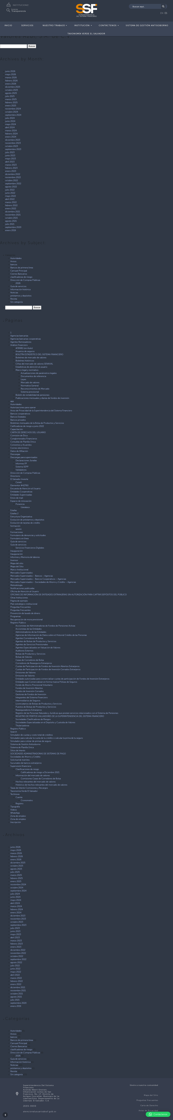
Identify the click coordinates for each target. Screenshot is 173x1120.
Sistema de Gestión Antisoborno (147, 25)
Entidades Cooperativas (21, 491)
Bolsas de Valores (24, 657)
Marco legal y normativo (27, 370)
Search (13, 732)
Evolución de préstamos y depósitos (27, 519)
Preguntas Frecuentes (20, 607)
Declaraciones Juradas (26, 460)
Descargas (15, 454)
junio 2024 (10, 121)
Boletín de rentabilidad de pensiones (32, 395)
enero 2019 (10, 230)
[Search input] (146, 6)
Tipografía (15, 806)
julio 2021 (9, 224)
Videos (13, 810)
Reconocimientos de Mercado (35, 388)
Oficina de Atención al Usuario (24, 591)
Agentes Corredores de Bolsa (29, 638)
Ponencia (20, 504)
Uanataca (25, 507)
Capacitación (16, 429)
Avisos (13, 261)
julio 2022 (10, 190)
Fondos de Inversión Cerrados (30, 691)
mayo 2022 (10, 196)
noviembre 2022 (13, 177)
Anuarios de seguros (25, 351)
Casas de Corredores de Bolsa (30, 660)
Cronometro (27, 800)
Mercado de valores (30, 382)
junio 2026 (10, 71)
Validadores (21, 470)
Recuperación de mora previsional (26, 619)
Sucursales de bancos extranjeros (26, 763)
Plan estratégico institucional (23, 604)
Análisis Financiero (19, 345)
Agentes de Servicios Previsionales (32, 644)
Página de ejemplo (19, 601)
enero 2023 (10, 171)
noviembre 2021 (13, 215)
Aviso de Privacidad (148, 1110)
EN (161, 13)
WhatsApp (15, 813)
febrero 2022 (11, 205)
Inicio (8, 25)
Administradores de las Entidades (31, 632)
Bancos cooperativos (20, 413)
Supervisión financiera (20, 766)
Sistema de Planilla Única (22, 747)
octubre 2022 (11, 180)
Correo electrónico (19, 448)
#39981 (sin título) (24, 348)
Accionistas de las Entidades (29, 629)
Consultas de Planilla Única (23, 442)
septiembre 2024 (13, 115)
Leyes (23, 379)
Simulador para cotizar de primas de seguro (30, 741)
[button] (158, 1114)
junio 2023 (10, 155)
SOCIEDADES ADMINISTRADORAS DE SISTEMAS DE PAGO (38, 753)
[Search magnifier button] (163, 6)
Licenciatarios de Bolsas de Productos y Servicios (39, 703)
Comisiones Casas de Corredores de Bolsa (41, 778)
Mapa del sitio (16, 563)
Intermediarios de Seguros (28, 700)
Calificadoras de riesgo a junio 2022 (27, 426)
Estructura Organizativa (21, 516)
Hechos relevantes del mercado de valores (36, 781)
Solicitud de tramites (20, 760)
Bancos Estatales (18, 417)
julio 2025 (10, 96)
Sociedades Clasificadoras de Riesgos (33, 719)
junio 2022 (10, 193)
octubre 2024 (11, 112)
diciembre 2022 (12, 174)
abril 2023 (10, 161)
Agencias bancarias (19, 335)
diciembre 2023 (12, 140)
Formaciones (16, 532)
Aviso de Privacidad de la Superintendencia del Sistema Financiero (41, 410)
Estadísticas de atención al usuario (31, 367)
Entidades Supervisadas (21, 495)
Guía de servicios (18, 286)
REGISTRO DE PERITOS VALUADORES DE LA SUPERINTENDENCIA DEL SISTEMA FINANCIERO (60, 716)
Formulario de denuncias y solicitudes (28, 535)
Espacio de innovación (20, 501)
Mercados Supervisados (21, 573)
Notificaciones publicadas (22, 588)
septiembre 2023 (13, 149)
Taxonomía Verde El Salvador (86, 33)
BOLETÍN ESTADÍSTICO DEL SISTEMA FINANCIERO (39, 354)
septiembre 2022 (13, 183)
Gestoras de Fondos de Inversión (31, 694)
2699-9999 (29, 1106)
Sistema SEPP (22, 466)
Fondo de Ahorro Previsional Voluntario (34, 685)
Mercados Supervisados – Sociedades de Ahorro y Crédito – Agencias (43, 582)
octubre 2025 (11, 90)
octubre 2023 (11, 146)
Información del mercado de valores (33, 775)
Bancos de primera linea (21, 267)
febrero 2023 (11, 168)
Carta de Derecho (149, 1105)
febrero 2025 (11, 102)
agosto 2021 (11, 221)
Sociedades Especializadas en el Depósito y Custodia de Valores (45, 722)
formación (15, 526)
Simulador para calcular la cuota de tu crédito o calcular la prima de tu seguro (46, 738)
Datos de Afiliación (19, 451)
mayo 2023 (10, 158)
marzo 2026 (11, 77)
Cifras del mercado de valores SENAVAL (34, 364)
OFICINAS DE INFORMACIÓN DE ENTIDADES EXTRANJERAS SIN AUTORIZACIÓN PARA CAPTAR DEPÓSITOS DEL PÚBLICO (68, 594)
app (12, 401)
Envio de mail (16, 498)
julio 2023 (10, 152)
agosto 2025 (11, 93)
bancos (13, 264)
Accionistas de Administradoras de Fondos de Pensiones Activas (45, 626)
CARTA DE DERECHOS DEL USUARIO (28, 432)
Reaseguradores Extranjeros (29, 710)
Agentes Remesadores (20, 342)
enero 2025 (10, 105)
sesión (19, 529)
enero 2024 (10, 137)
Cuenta (19, 797)
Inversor (14, 560)
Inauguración (16, 551)
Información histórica (20, 289)
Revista (13, 299)
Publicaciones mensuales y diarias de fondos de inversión (42, 398)
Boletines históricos (25, 360)
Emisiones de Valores (26, 672)
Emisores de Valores (25, 675)
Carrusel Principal (18, 271)
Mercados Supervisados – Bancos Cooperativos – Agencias (38, 579)
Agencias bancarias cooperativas (25, 339)
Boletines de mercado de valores (31, 357)
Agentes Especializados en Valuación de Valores (38, 647)
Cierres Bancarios (18, 274)
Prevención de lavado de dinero (25, 613)
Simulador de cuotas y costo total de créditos (31, 735)
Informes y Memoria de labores (25, 557)
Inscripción (15, 822)
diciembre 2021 (12, 211)
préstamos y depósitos (20, 295)
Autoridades (16, 258)
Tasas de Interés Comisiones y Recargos (29, 788)
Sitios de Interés (17, 750)
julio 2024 (10, 118)
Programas (15, 616)
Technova (14, 794)
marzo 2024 (11, 130)
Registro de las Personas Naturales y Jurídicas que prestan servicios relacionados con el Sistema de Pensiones (67, 713)
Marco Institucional (19, 569)
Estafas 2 (14, 513)
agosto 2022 (11, 186)
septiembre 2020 (13, 227)
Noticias (14, 292)
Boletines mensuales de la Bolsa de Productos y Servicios (37, 423)
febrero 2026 (11, 80)
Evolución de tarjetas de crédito (25, 523)
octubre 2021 (11, 218)
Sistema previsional (30, 392)
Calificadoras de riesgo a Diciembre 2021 (40, 772)
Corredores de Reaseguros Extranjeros (34, 663)
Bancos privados (18, 420)
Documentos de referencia (33, 376)
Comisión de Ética (19, 435)
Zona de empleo (18, 816)
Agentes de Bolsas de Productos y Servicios (36, 641)
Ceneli (19, 482)
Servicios (27, 25)
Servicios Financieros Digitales (30, 548)
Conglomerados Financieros (23, 438)
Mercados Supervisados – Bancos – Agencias (31, 576)
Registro (19, 803)
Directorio (15, 476)
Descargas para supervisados (23, 457)
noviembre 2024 (13, 108)
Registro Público (18, 622)
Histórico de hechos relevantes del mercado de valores (41, 785)
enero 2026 (10, 84)
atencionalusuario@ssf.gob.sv (39, 1111)
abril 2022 (10, 199)
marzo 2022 (11, 202)
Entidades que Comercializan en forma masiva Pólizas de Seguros (46, 682)
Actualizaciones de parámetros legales (39, 373)
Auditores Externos (24, 650)
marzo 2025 (11, 99)
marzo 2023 (11, 165)
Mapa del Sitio (17, 566)
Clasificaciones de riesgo (27, 769)
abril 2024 (10, 127)
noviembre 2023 (13, 143)
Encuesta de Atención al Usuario (25, 488)
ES (166, 13)
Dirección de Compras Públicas (25, 280)
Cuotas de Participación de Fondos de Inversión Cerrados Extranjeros (48, 669)
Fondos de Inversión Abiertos (29, 688)
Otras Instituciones (19, 597)
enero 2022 (10, 208)
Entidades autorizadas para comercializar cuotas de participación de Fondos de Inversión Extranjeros (62, 679)
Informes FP (21, 463)
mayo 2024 (10, 124)
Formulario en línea (19, 538)
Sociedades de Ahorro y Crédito (25, 757)
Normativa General (30, 385)
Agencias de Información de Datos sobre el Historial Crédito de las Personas (51, 635)
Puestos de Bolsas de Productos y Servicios (36, 707)
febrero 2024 (11, 133)
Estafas (13, 510)
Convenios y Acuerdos (21, 445)
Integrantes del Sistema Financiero (32, 697)
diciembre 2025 (12, 87)
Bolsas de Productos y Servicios (30, 654)
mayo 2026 (10, 74)
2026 (18, 283)
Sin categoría (16, 302)
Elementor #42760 (19, 485)
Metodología (16, 585)
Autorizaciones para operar (23, 407)
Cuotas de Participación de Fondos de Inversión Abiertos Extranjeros (47, 666)
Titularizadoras (22, 725)
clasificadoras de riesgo (21, 277)
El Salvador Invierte (19, 479)
